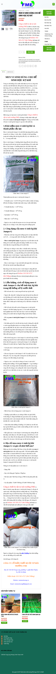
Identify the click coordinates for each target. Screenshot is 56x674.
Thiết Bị (46, 31)
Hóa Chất (47, 28)
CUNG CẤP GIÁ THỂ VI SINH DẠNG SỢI (31, 614)
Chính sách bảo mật (8, 641)
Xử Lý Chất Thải (48, 44)
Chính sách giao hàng (8, 640)
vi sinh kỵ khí (23, 62)
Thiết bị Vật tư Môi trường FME (27, 672)
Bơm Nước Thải (48, 25)
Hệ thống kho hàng (8, 638)
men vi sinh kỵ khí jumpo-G (23, 61)
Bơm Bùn (47, 17)
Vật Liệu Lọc (47, 38)
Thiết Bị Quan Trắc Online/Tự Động (49, 35)
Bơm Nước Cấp (48, 22)
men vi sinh (24, 59)
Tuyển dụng (6, 643)
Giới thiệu (6, 636)
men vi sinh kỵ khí (36, 59)
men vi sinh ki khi (29, 59)
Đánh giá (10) (10, 71)
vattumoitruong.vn (23, 580)
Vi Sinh (27, 10)
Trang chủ (21, 10)
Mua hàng (30, 52)
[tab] (3, 71)
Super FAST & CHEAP (39, 672)
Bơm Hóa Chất (48, 20)
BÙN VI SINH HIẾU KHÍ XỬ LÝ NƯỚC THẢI (9, 615)
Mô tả (3, 71)
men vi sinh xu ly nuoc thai (33, 61)
